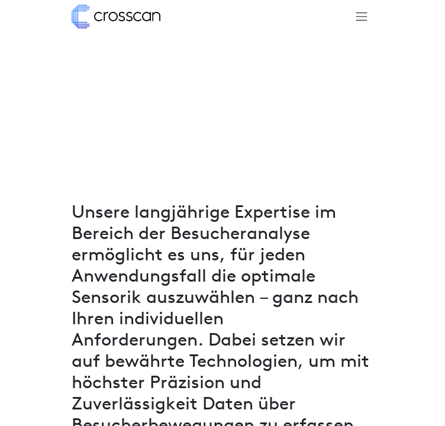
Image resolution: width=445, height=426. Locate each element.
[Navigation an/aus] (361, 16)
